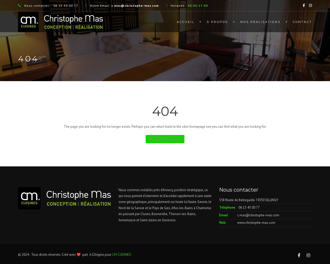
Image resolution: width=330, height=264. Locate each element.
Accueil (185, 22)
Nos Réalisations (260, 22)
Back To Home (165, 139)
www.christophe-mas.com (256, 222)
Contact (302, 22)
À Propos (217, 22)
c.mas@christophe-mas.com (258, 215)
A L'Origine (96, 254)
